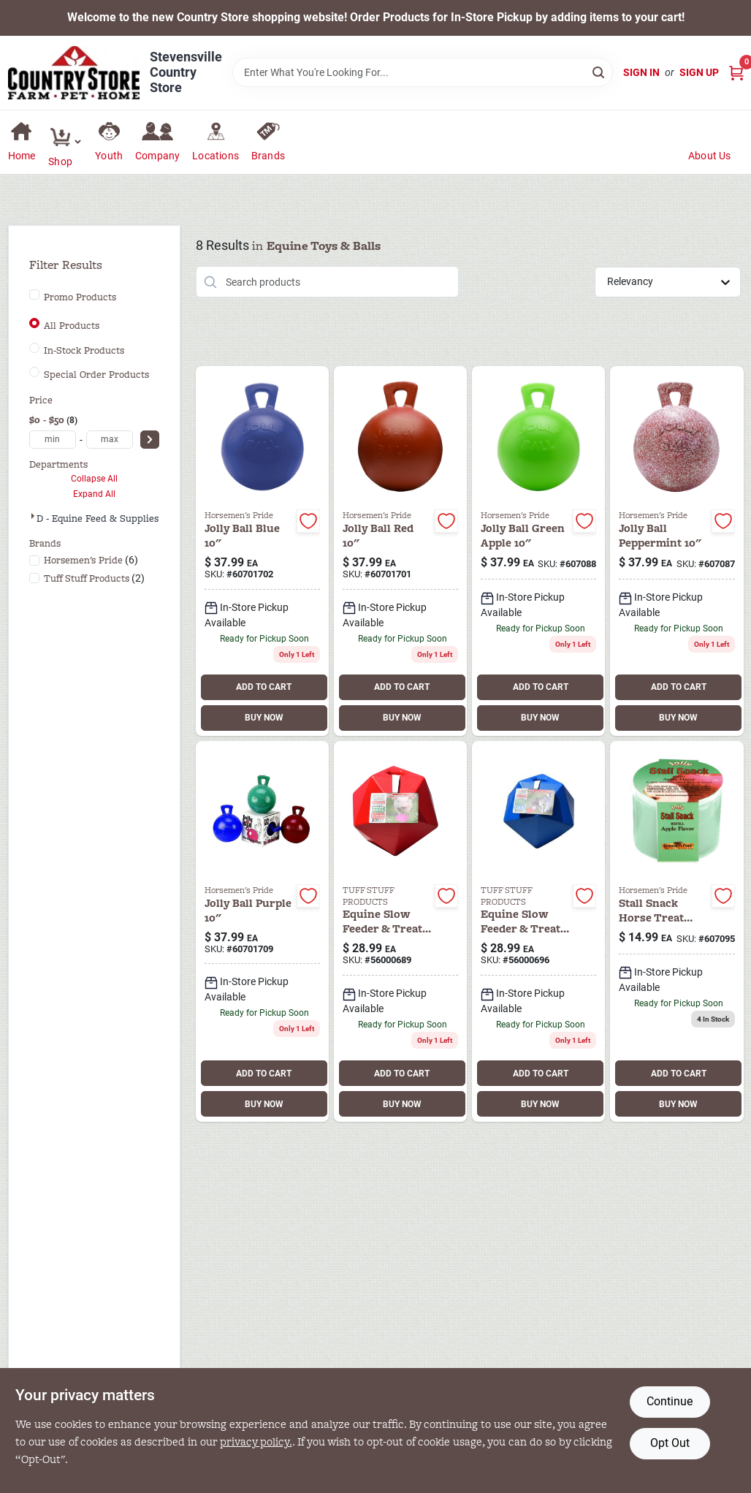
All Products (71, 326)
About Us (709, 156)
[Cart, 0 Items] (736, 72)
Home (22, 156)
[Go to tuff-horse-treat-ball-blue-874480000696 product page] (538, 931)
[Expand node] (32, 516)
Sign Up (699, 72)
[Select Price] (149, 439)
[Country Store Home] (74, 72)
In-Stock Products (84, 350)
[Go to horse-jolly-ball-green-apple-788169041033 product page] (538, 551)
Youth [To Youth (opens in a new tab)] (109, 156)
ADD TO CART (263, 687)
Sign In (641, 72)
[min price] (52, 439)
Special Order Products (96, 375)
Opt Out (670, 1443)
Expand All (94, 494)
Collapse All (94, 479)
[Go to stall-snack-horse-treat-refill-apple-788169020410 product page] (676, 931)
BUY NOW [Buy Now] (264, 718)
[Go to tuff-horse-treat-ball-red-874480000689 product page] (400, 931)
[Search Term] (422, 72)
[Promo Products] (34, 294)
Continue (670, 1401)
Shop (60, 161)
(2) (94, 578)
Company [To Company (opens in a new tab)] (157, 156)
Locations (215, 156)
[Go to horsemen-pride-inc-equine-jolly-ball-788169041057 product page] (262, 931)
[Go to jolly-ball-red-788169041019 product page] (400, 551)
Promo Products (80, 297)
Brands (268, 156)
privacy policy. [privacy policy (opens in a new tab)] (256, 1441)
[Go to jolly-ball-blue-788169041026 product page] (262, 551)
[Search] (599, 71)
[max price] (109, 439)
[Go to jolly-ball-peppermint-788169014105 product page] (676, 551)
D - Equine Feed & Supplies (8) (105, 518)
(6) (91, 560)
